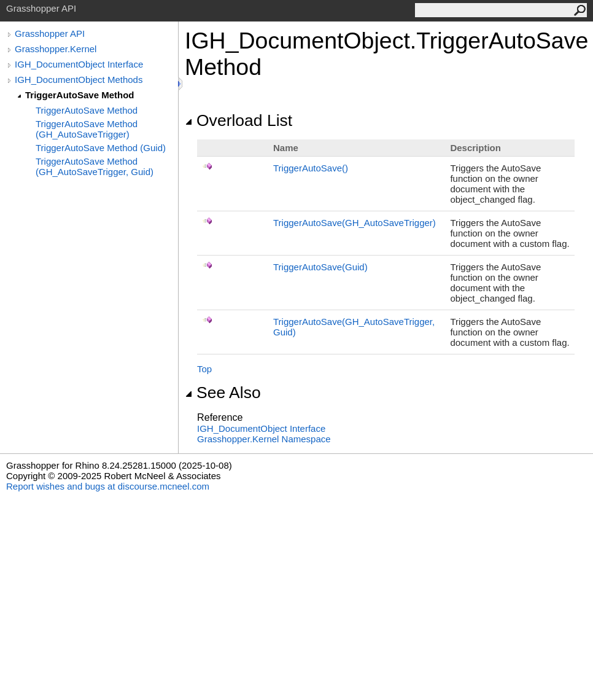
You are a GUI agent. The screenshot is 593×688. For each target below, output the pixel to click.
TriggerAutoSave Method (79, 95)
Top (204, 369)
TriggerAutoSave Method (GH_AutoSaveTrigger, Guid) (94, 166)
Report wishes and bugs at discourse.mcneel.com (107, 486)
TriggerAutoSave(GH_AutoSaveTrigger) (354, 222)
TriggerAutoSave (310, 168)
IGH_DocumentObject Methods (78, 79)
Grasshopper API (50, 33)
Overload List (238, 120)
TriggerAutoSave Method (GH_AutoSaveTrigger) (87, 129)
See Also (223, 392)
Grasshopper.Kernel (55, 49)
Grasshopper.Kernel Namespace (264, 439)
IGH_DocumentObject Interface (79, 64)
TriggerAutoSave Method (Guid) (101, 148)
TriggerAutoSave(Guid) (320, 267)
